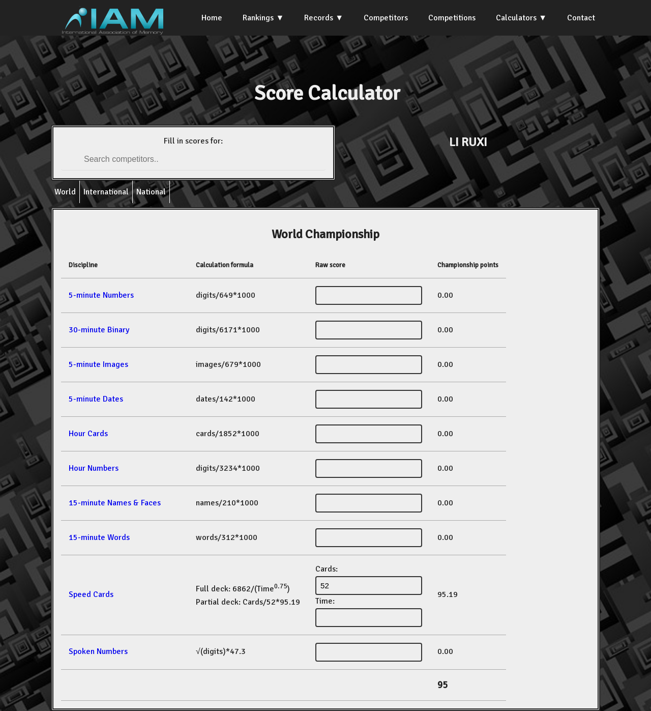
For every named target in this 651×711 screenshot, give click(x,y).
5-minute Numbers (101, 295)
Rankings (258, 18)
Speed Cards (91, 594)
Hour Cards (88, 434)
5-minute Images (98, 364)
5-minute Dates (96, 399)
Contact (581, 18)
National (151, 192)
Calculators (516, 18)
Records (318, 18)
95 (442, 685)
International (106, 192)
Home (211, 18)
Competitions (452, 18)
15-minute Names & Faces (115, 503)
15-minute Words (99, 537)
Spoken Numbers (98, 651)
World (65, 192)
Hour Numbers (94, 468)
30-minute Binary (99, 330)
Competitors (386, 18)
